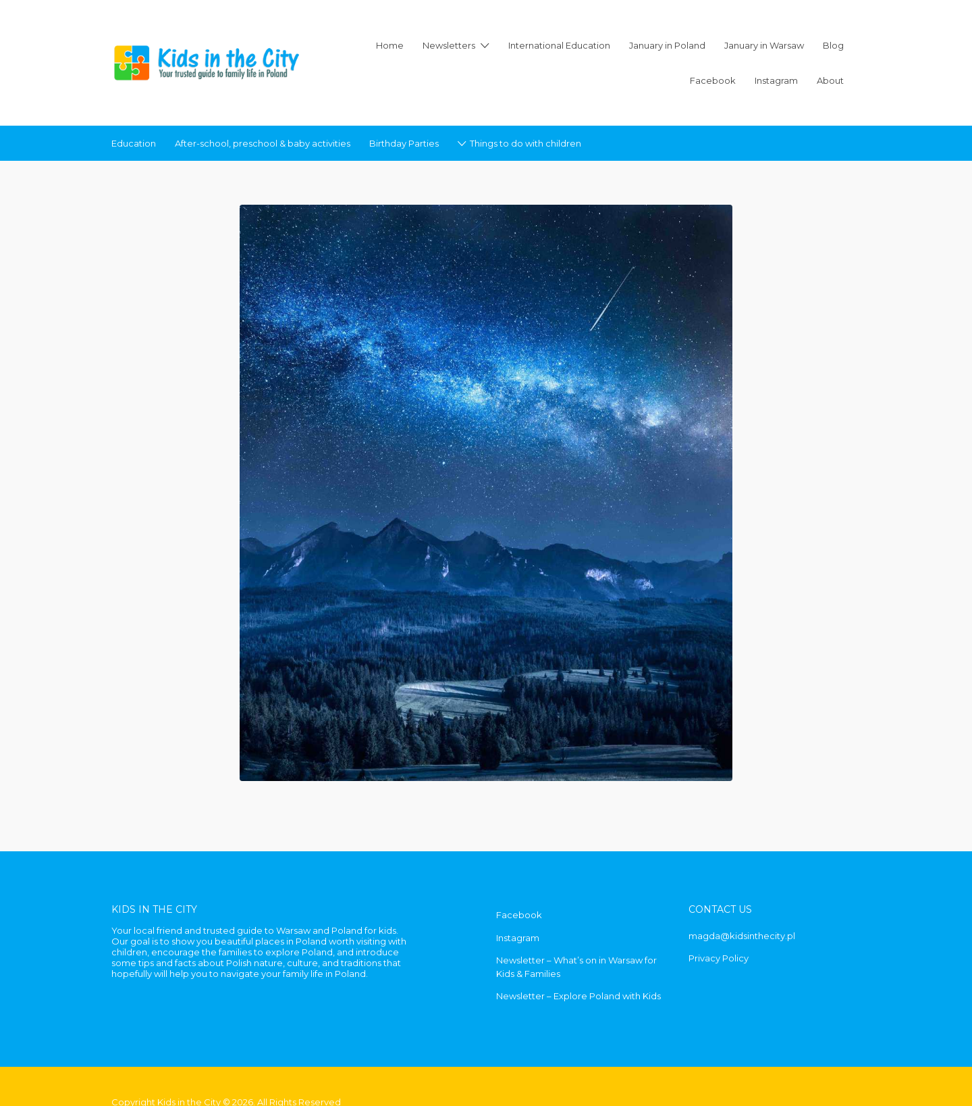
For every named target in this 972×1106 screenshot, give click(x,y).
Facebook (713, 80)
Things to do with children (525, 143)
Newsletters (449, 45)
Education (133, 143)
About (830, 80)
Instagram (776, 80)
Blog (833, 45)
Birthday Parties (404, 143)
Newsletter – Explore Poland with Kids (578, 995)
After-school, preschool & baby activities (262, 143)
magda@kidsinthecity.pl (741, 935)
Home (390, 45)
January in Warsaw (764, 45)
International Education (559, 45)
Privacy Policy (718, 958)
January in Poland (667, 45)
